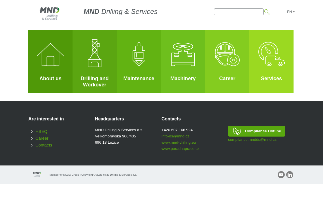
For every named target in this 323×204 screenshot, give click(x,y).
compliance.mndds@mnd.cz (252, 139)
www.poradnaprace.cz (180, 148)
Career (41, 138)
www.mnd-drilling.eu (179, 142)
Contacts (43, 145)
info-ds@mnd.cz (175, 136)
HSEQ (41, 131)
